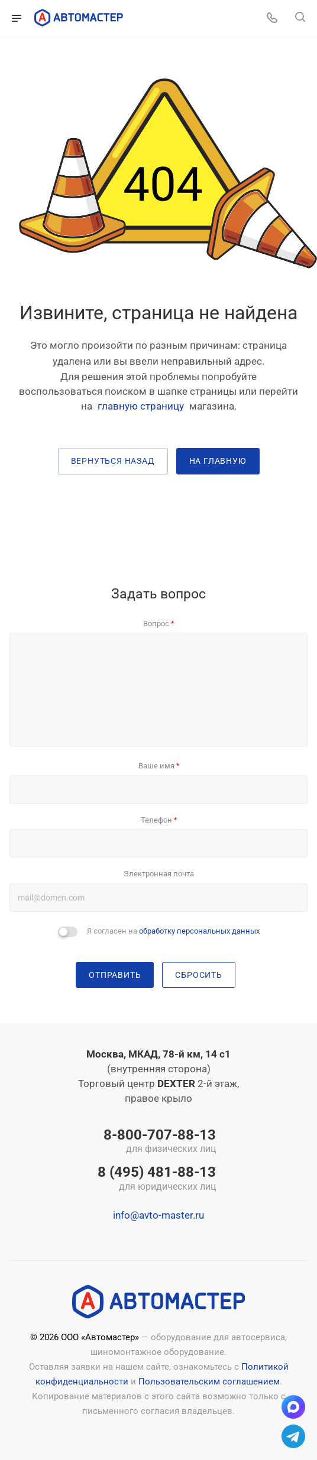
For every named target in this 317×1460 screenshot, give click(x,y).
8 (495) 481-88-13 (157, 1179)
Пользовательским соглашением (209, 1381)
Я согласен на (173, 931)
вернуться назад (113, 461)
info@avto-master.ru (158, 1215)
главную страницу (141, 406)
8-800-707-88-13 (157, 1142)
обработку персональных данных (199, 931)
